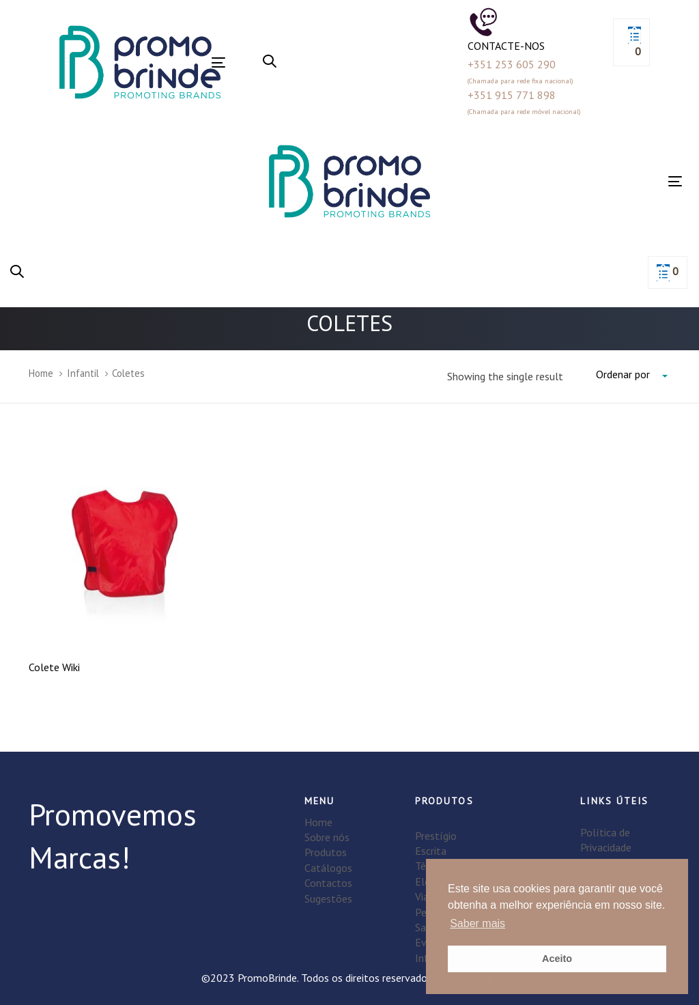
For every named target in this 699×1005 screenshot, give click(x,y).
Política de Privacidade (605, 839)
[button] (269, 62)
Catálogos (328, 868)
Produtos (325, 852)
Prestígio (436, 836)
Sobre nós (327, 837)
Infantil (83, 373)
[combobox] (633, 374)
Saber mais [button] (477, 923)
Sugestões (328, 898)
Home (41, 373)
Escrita (430, 851)
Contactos (328, 883)
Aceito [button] (557, 958)
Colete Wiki (54, 667)
